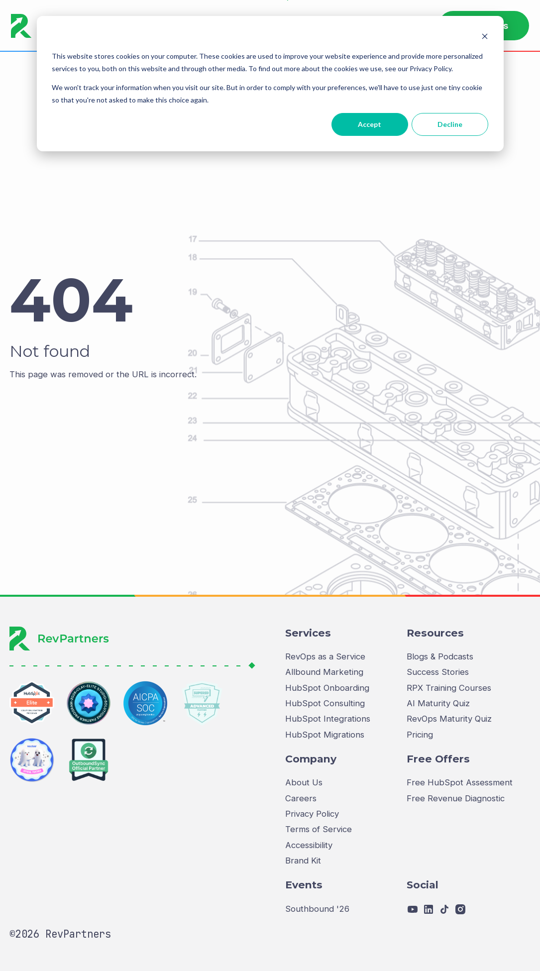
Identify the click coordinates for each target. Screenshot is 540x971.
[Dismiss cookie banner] (484, 37)
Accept (369, 124)
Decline (449, 124)
